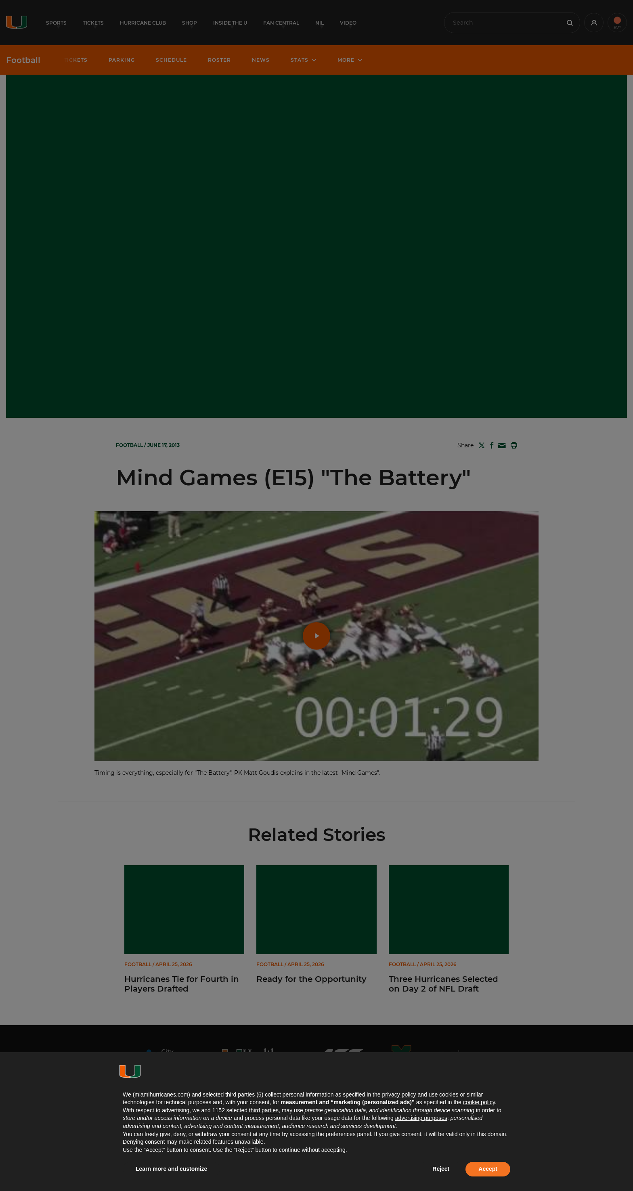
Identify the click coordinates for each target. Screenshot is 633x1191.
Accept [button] (487, 1169)
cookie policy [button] (479, 1102)
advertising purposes (421, 1118)
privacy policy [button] (399, 1094)
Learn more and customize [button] (171, 1169)
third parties (264, 1110)
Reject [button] (440, 1169)
